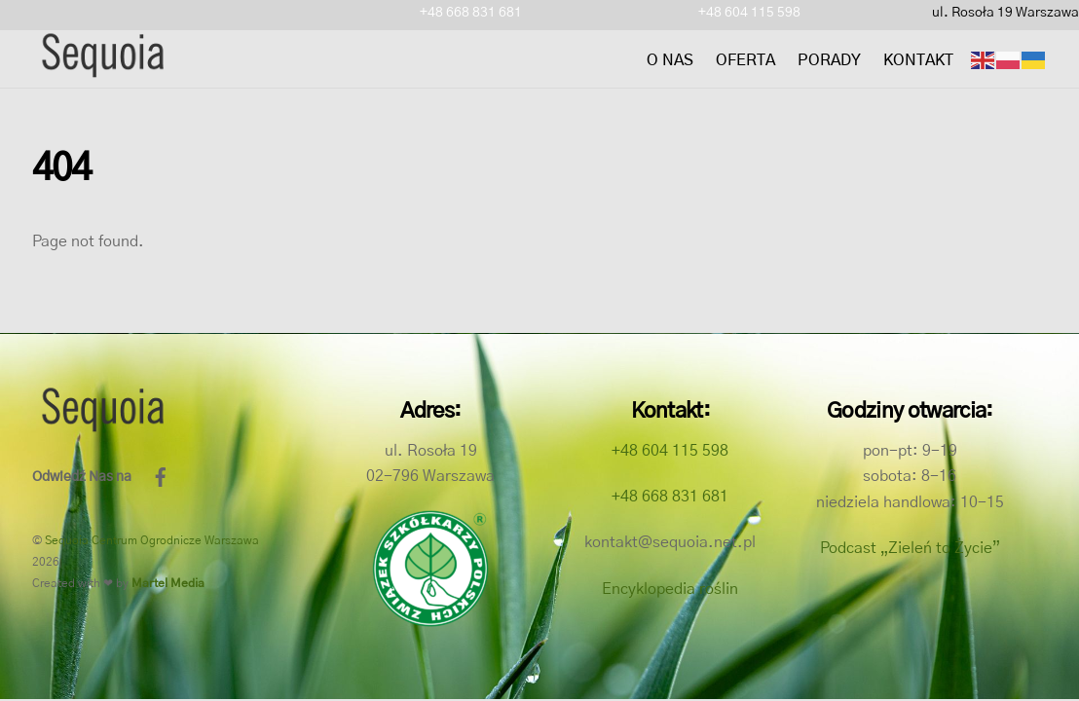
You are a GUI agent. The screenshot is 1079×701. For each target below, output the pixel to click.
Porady (829, 60)
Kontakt (918, 60)
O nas (670, 60)
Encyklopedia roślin (670, 589)
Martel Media (168, 583)
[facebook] (160, 477)
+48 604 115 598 (749, 12)
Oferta (745, 60)
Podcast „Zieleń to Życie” (910, 548)
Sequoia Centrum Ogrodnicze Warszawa (152, 540)
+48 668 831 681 (471, 12)
